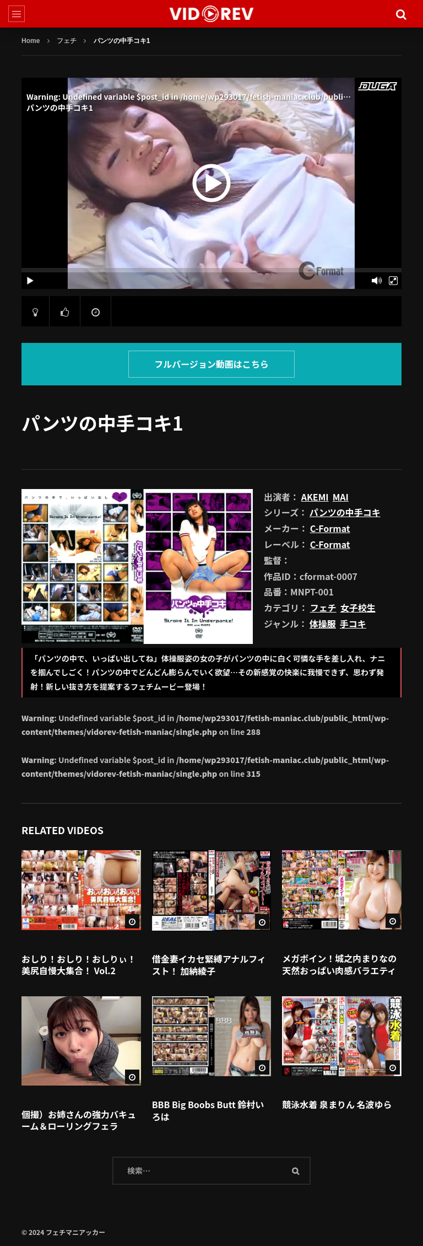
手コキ (353, 623)
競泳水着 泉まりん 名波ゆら (337, 1104)
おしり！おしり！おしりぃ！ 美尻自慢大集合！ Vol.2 (78, 965)
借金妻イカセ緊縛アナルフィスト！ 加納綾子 (209, 965)
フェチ (67, 41)
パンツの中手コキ (345, 512)
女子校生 (358, 607)
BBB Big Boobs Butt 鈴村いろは (208, 1110)
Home (30, 41)
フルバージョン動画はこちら (211, 363)
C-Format (330, 528)
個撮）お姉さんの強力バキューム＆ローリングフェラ (78, 1120)
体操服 (323, 623)
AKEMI (315, 496)
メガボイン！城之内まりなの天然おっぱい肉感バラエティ (339, 964)
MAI (341, 496)
